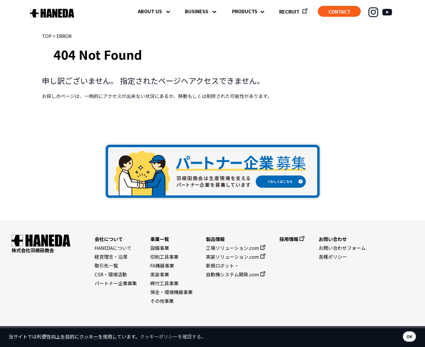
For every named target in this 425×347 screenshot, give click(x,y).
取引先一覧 (106, 265)
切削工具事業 (164, 256)
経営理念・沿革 (111, 256)
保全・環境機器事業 (171, 291)
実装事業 (159, 274)
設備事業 (159, 247)
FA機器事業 (162, 265)
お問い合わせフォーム (342, 247)
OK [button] (409, 336)
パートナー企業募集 (116, 283)
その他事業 (162, 300)
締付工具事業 (164, 283)
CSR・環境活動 (111, 274)
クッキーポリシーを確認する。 (173, 336)
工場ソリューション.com (236, 247)
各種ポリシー (333, 256)
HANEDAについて (113, 247)
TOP (47, 35)
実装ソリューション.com (236, 256)
